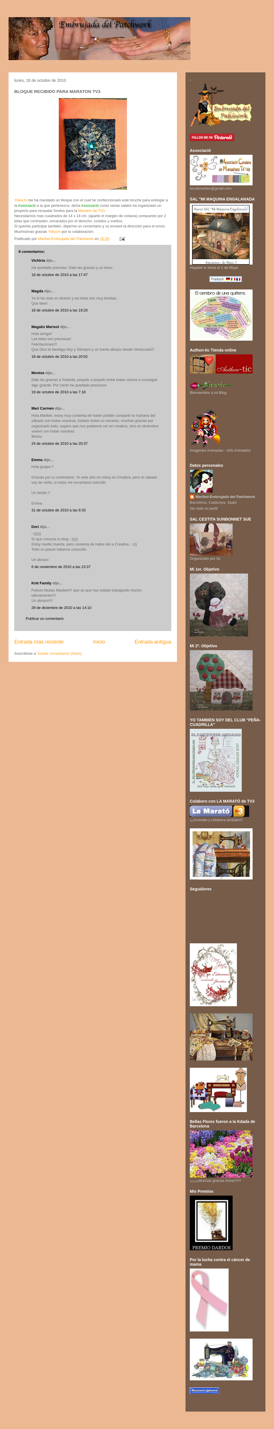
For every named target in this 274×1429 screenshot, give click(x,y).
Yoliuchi (20, 200)
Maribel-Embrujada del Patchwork (225, 497)
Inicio (99, 642)
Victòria (38, 260)
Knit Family (41, 583)
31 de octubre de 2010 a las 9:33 (58, 510)
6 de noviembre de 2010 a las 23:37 (60, 567)
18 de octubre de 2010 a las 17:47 (59, 275)
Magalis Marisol (45, 327)
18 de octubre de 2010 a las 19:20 (59, 310)
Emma (37, 460)
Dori (35, 527)
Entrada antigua (153, 642)
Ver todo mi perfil (204, 508)
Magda (37, 291)
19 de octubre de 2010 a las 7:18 (58, 392)
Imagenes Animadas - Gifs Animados (220, 448)
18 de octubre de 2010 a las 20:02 (59, 356)
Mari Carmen (42, 408)
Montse (38, 373)
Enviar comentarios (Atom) (60, 653)
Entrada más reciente (39, 642)
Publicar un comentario (45, 618)
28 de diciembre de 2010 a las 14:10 (61, 608)
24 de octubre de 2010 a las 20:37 (59, 443)
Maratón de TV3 (91, 211)
